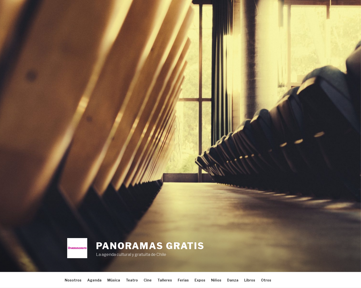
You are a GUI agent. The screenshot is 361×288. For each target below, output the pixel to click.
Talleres (164, 280)
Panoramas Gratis (150, 245)
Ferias (183, 280)
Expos (200, 280)
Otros (266, 280)
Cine (148, 280)
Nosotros (73, 280)
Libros (249, 280)
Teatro (132, 280)
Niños (216, 280)
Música (113, 280)
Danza (232, 280)
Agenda (94, 280)
